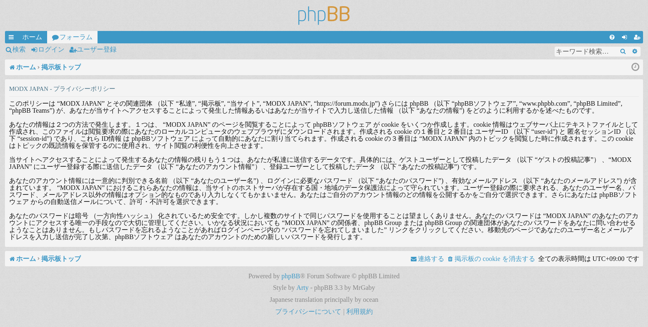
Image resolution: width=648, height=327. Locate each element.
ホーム (32, 36)
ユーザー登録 (97, 49)
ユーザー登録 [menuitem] (638, 38)
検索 (19, 49)
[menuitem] (612, 37)
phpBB (290, 276)
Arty (302, 287)
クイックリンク (12, 38)
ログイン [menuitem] (626, 38)
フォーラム (76, 36)
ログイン (51, 49)
